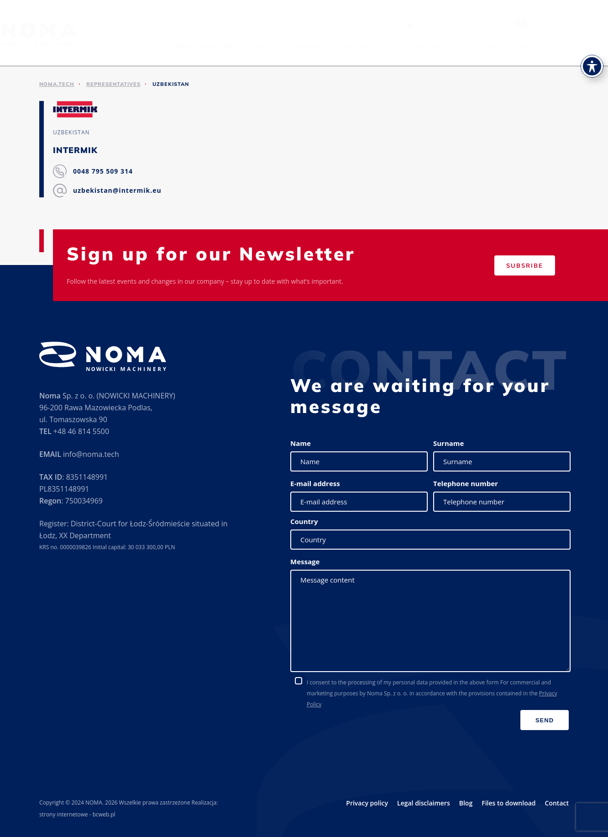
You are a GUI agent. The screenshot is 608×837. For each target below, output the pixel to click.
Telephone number (465, 483)
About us (203, 46)
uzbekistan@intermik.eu (117, 190)
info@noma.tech (91, 454)
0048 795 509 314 (103, 171)
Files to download (474, 46)
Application (277, 46)
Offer (235, 46)
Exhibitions (360, 46)
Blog (465, 803)
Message (305, 561)
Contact (581, 46)
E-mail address (315, 483)
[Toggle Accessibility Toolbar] (592, 66)
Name (300, 443)
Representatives (412, 46)
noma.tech (56, 84)
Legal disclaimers (423, 803)
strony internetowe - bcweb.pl (77, 814)
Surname (448, 443)
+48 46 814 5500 (81, 431)
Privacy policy (367, 803)
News (521, 46)
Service (322, 46)
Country (304, 521)
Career (549, 46)
